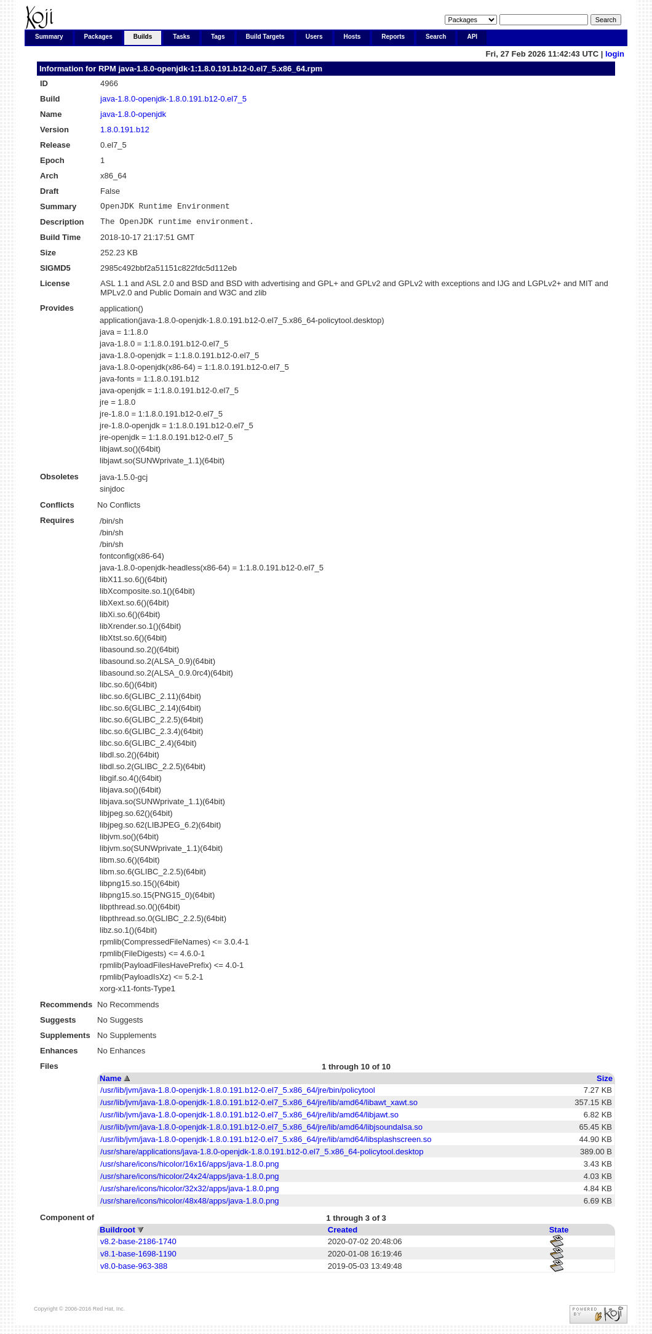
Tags (218, 36)
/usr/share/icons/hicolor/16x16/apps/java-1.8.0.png (189, 1167)
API (472, 36)
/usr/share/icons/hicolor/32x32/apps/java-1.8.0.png (189, 1192)
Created (342, 1233)
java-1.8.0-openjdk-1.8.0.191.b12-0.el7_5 (173, 98)
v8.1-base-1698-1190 (138, 1257)
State (559, 1233)
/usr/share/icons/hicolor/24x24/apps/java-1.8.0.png (189, 1179)
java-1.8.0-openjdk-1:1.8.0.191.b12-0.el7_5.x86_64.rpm (220, 68)
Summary (49, 36)
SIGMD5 (55, 271)
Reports (393, 36)
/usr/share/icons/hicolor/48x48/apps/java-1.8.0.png (189, 1204)
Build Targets (265, 36)
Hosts (352, 36)
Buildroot (117, 1233)
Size (605, 1082)
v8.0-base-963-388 (133, 1269)
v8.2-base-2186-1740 (138, 1245)
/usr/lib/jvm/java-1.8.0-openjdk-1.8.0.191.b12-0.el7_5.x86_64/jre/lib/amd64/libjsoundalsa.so (261, 1130)
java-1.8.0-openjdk (133, 114)
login (614, 53)
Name (110, 1082)
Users (314, 36)
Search (436, 36)
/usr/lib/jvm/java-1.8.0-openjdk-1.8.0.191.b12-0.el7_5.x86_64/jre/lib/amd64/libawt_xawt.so (259, 1106)
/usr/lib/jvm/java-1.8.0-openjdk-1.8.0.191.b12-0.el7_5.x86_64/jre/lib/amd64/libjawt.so (249, 1118)
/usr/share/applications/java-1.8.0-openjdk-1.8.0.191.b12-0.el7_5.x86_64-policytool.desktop (261, 1155)
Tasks (181, 36)
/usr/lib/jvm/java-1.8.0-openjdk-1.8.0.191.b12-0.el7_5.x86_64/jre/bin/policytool (237, 1093)
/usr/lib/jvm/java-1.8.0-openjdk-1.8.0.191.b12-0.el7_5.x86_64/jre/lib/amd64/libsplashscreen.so (265, 1143)
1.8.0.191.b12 (124, 129)
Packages (98, 36)
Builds (143, 36)
